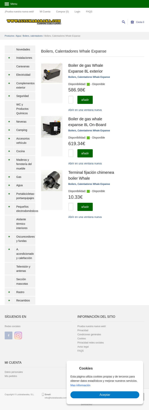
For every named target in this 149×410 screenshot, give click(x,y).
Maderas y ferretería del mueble (18, 164)
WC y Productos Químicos (22, 109)
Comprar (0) (62, 11)
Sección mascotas (22, 281)
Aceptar (105, 394)
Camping (16, 130)
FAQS (89, 11)
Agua (18, 36)
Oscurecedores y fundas (20, 239)
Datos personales (14, 372)
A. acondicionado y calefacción (19, 253)
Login (77, 11)
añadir (85, 99)
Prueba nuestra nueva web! (91, 326)
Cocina (15, 151)
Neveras (15, 122)
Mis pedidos (11, 376)
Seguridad (17, 96)
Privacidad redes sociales (90, 342)
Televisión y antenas (23, 268)
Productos (9, 36)
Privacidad (82, 330)
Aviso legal (83, 346)
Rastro (14, 292)
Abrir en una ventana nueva (85, 109)
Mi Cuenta (45, 11)
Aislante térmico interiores (22, 224)
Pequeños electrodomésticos (20, 209)
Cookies (81, 338)
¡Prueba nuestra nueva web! (19, 11)
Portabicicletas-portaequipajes (20, 196)
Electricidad (17, 75)
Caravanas (22, 66)
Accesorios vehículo (17, 141)
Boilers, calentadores (33, 36)
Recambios (17, 300)
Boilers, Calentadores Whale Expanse (89, 77)
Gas (13, 177)
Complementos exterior (20, 85)
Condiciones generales (89, 334)
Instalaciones (18, 58)
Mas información (80, 385)
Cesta (137, 22)
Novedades (23, 49)
